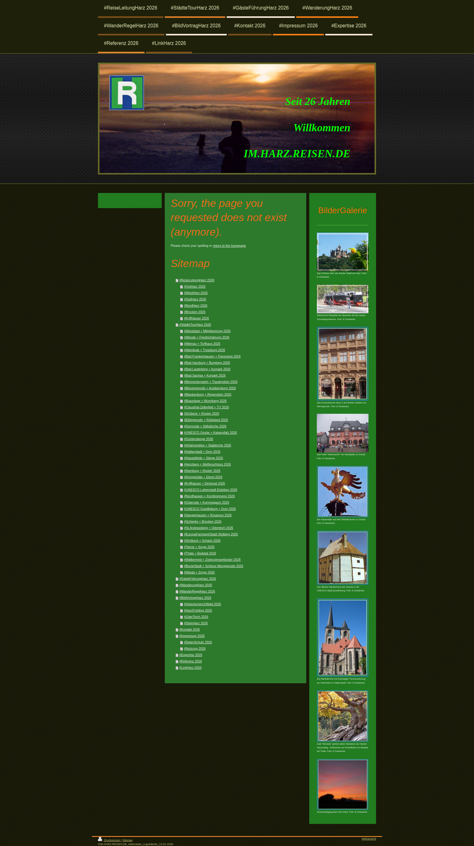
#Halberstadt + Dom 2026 (202, 451)
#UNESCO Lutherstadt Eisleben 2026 (210, 490)
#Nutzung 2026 (195, 648)
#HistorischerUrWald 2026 (202, 604)
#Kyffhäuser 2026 (196, 318)
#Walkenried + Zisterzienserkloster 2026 (212, 559)
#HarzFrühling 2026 (198, 610)
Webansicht (369, 838)
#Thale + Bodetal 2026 (200, 553)
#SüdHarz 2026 (195, 299)
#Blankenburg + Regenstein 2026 (207, 394)
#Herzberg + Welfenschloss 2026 (207, 464)
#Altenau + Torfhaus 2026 (202, 343)
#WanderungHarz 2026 (195, 585)
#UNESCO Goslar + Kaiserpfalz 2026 (210, 432)
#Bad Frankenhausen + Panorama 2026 (212, 356)
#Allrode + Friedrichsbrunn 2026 (206, 337)
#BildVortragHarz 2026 (195, 597)
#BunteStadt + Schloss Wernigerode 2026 (213, 566)
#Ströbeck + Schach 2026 (202, 540)
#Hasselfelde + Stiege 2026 (203, 458)
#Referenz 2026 (190, 661)
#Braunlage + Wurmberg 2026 (205, 401)
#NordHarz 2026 (195, 305)
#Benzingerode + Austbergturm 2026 (210, 388)
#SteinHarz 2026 (196, 623)
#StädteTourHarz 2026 (195, 324)
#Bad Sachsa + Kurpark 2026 (205, 375)
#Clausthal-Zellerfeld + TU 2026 (206, 407)
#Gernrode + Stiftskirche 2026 (205, 426)
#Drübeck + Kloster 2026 (201, 413)
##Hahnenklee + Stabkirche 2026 (207, 445)
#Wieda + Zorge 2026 (199, 572)
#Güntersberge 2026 (198, 439)
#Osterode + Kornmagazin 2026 (206, 502)
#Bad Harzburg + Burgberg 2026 (207, 362)
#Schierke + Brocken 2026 (202, 521)
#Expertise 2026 (190, 655)
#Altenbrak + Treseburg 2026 (204, 350)
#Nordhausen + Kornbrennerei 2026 (209, 496)
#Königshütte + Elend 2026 (203, 477)
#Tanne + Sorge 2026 (199, 547)
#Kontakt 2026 (189, 629)
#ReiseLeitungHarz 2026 (196, 280)
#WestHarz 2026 (196, 293)
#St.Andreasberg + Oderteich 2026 (208, 528)
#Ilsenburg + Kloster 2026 (202, 470)
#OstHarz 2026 (195, 286)
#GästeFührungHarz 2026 (197, 578)
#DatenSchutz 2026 (198, 642)
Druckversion (109, 840)
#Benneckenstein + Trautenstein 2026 (211, 382)
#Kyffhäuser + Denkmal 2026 (204, 483)
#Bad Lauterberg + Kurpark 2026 (207, 369)
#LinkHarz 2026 (190, 667)
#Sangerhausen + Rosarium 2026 (208, 515)
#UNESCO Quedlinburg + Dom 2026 (210, 509)
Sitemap (127, 840)
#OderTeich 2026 (196, 617)
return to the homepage (229, 245)
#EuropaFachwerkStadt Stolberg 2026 (211, 534)
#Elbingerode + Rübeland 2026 (206, 420)
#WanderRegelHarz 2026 (197, 591)
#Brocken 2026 (195, 312)
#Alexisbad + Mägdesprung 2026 (207, 331)
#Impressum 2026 (192, 636)
